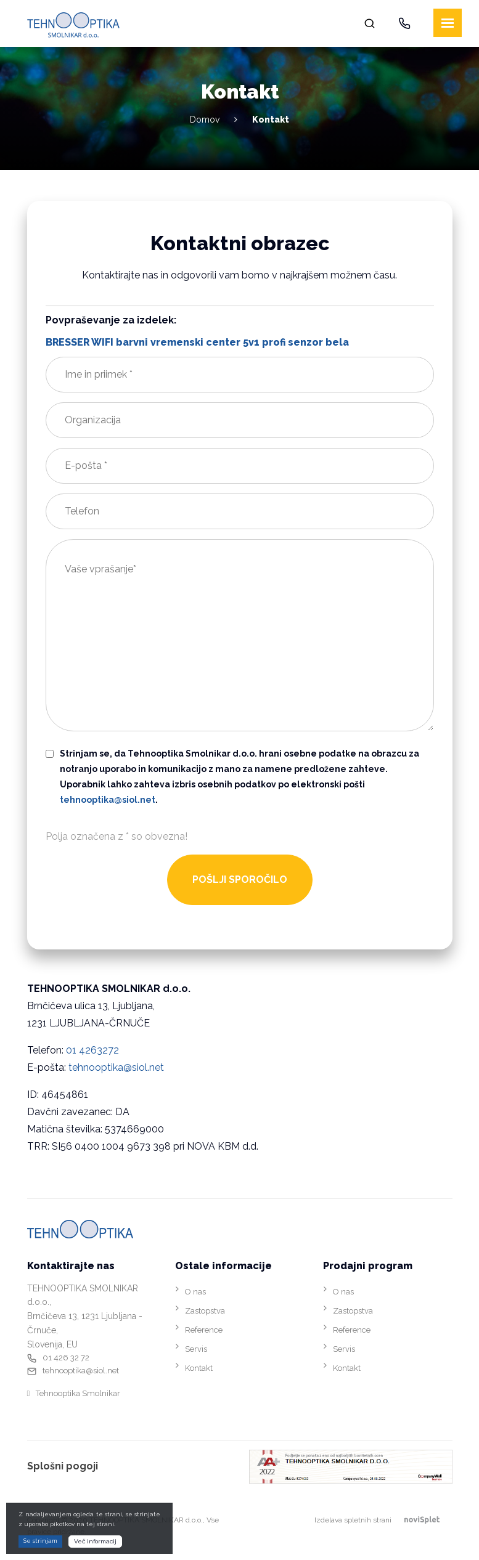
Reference (204, 1330)
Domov (204, 119)
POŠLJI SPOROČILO (239, 879)
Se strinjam (40, 1540)
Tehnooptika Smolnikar (78, 1393)
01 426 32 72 (66, 1357)
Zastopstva (205, 1310)
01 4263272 (92, 1050)
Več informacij (95, 1541)
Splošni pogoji (62, 1466)
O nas (195, 1291)
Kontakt (199, 1368)
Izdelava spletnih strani (383, 1520)
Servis (196, 1349)
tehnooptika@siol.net (116, 1067)
